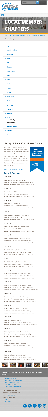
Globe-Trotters (10, 71)
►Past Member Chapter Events (13, 169)
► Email (6, 399)
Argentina (9, 46)
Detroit (8, 63)
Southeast (9, 118)
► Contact (6, 402)
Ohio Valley (10, 105)
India (8, 75)
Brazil (8, 58)
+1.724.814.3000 (10, 395)
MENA (8, 84)
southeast (42, 36)
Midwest (9, 92)
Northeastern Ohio (11, 96)
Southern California (12, 126)
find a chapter (32, 36)
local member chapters (18, 36)
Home (6, 36)
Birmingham (10, 54)
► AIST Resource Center (11, 382)
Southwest (9, 130)
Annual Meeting (11, 120)
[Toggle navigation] (2, 15)
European (9, 67)
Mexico (9, 88)
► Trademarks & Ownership (12, 386)
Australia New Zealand (12, 50)
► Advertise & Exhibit (10, 378)
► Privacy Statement (10, 384)
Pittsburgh (9, 113)
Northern (9, 101)
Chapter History (11, 122)
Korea (8, 79)
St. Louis (9, 135)
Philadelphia (10, 109)
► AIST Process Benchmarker (12, 380)
